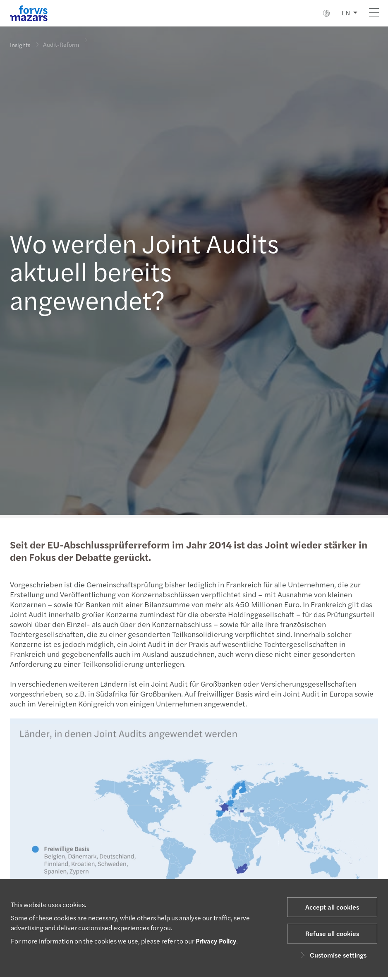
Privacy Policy (216, 941)
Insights (20, 45)
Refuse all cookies (332, 933)
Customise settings (332, 955)
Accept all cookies (332, 907)
